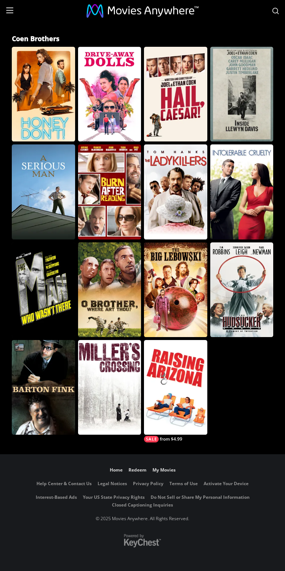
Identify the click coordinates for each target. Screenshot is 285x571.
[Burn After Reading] (109, 191)
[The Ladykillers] (175, 191)
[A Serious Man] (43, 191)
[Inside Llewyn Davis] (242, 94)
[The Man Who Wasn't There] (43, 289)
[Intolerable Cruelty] (242, 191)
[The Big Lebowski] (175, 289)
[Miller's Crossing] (109, 387)
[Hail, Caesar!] (175, 94)
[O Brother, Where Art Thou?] (109, 289)
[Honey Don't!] (43, 94)
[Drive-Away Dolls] (109, 94)
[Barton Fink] (43, 387)
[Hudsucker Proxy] (242, 289)
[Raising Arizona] (175, 391)
